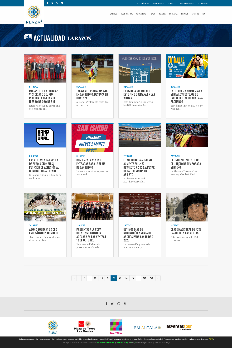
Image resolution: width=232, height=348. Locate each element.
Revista (171, 4)
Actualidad (141, 13)
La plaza (113, 13)
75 (132, 278)
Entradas (173, 13)
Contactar (203, 4)
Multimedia (158, 4)
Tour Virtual (127, 13)
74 (126, 278)
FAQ (204, 13)
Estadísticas (143, 4)
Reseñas (162, 13)
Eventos (195, 13)
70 (101, 278)
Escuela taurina (187, 4)
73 (120, 278)
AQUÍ (211, 339)
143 (151, 278)
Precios (184, 13)
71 (108, 278)
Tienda (152, 13)
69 (95, 278)
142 (144, 278)
